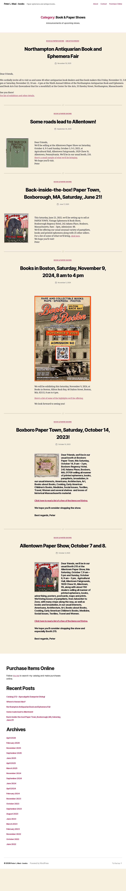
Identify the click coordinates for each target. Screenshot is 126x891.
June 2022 (11, 866)
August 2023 (12, 836)
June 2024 (11, 805)
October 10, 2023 (64, 453)
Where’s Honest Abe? (16, 724)
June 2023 (11, 841)
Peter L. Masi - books (15, 4)
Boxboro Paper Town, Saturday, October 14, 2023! (63, 441)
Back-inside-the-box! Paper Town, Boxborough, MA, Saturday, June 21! (63, 197)
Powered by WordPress (39, 885)
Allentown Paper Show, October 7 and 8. (63, 561)
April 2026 (11, 760)
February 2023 (13, 851)
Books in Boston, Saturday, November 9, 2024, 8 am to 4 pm (63, 279)
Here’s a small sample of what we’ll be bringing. (57, 158)
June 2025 (11, 780)
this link (16, 698)
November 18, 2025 (64, 64)
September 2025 (14, 775)
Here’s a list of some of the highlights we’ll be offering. (60, 406)
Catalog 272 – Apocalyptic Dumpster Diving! (27, 719)
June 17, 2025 (64, 212)
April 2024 (11, 810)
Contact (104, 4)
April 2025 (11, 785)
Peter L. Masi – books (19, 885)
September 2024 (14, 800)
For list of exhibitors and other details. (18, 96)
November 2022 (14, 856)
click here (76, 244)
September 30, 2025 (64, 130)
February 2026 (13, 765)
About (95, 4)
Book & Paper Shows (55, 41)
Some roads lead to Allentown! (63, 122)
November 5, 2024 (64, 291)
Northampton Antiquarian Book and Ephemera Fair (63, 52)
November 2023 (14, 821)
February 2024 (13, 816)
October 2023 (13, 826)
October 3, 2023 (64, 572)
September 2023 (14, 831)
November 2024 (14, 795)
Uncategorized (73, 41)
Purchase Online (115, 4)
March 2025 (12, 790)
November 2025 (14, 770)
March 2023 (12, 846)
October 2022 (13, 861)
